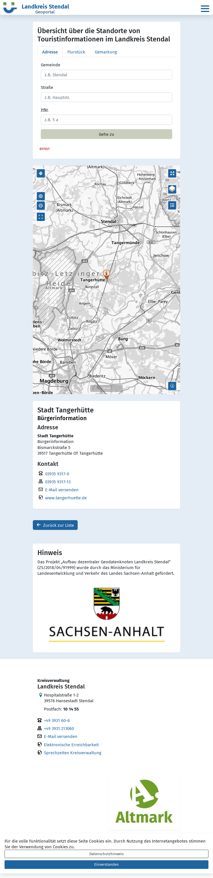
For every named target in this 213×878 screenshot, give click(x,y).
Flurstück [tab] (76, 52)
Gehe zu (106, 134)
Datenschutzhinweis (106, 854)
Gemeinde (50, 64)
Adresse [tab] (50, 52)
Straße (47, 87)
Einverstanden (106, 864)
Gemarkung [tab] (106, 52)
